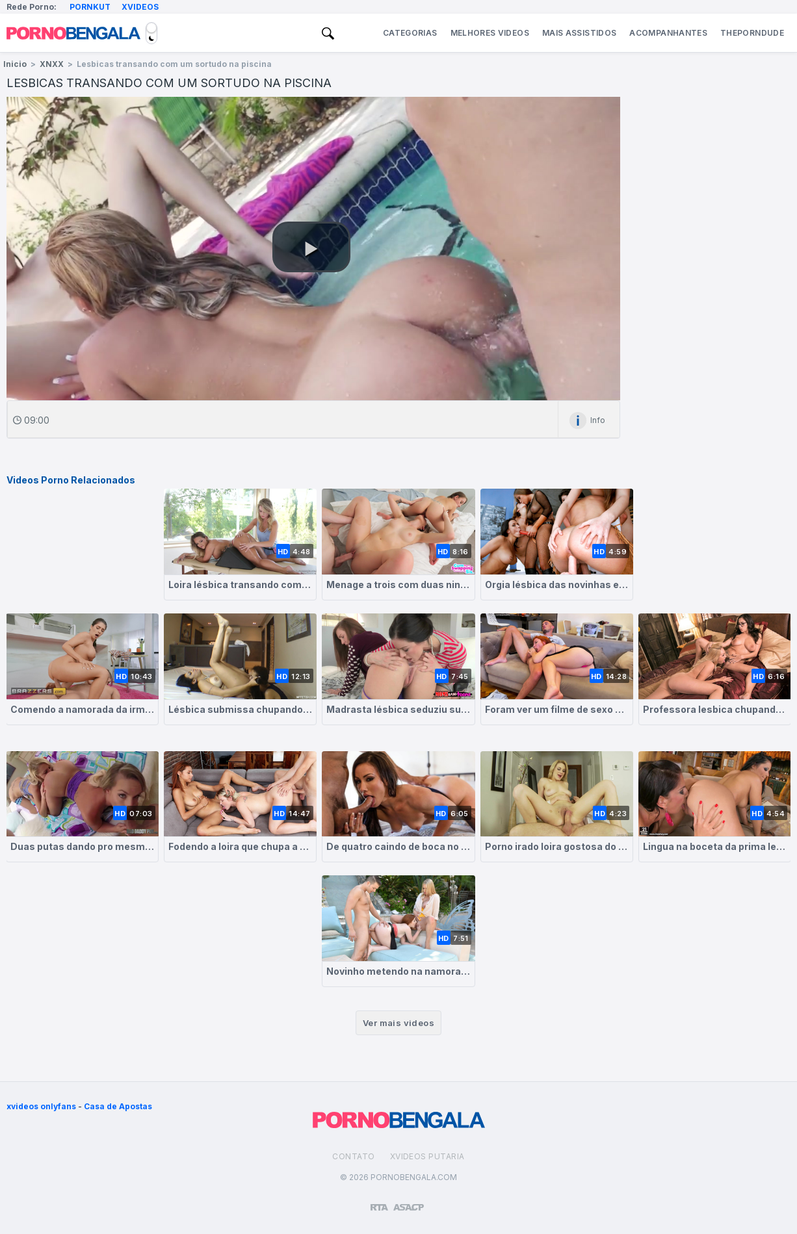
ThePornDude (752, 33)
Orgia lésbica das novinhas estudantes (557, 584)
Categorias (410, 33)
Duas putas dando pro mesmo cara (82, 846)
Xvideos (140, 7)
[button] (311, 247)
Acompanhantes (668, 33)
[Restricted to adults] (379, 1202)
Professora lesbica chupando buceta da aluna (715, 709)
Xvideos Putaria (427, 1156)
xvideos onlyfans (41, 1106)
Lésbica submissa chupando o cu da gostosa (240, 709)
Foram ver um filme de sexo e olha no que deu (557, 709)
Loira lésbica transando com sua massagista (240, 584)
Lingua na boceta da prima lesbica (715, 846)
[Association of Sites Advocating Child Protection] (408, 1201)
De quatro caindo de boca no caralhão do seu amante (398, 846)
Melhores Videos (490, 33)
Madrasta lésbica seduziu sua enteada (398, 709)
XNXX (52, 64)
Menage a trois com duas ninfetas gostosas (398, 584)
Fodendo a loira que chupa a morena (240, 846)
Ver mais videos (398, 1023)
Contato (353, 1156)
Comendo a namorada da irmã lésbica (82, 709)
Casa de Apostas (118, 1106)
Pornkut (90, 7)
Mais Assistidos (579, 33)
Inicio (15, 64)
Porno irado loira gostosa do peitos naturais (557, 846)
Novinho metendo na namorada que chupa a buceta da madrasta (398, 971)
